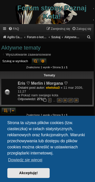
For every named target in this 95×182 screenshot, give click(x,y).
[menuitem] (13, 29)
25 (59, 100)
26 (65, 100)
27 (70, 100)
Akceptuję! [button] (28, 173)
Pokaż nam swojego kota (39, 95)
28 (76, 100)
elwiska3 (53, 87)
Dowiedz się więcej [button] (25, 160)
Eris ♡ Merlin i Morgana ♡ (43, 83)
